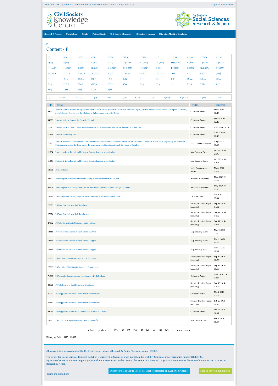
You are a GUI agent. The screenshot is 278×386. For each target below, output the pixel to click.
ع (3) (50, 84)
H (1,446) (52, 68)
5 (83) (50, 62)
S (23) (203, 97)
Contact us (129, 4)
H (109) (108, 97)
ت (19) (81, 79)
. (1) (157, 57)
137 (128, 330)
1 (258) (174, 57)
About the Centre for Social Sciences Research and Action (92, 4)
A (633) (62, 97)
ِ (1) (172, 84)
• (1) (110, 89)
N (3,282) (144, 68)
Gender (85, 34)
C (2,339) (160, 62)
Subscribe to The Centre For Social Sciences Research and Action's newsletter (149, 370)
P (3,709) (175, 68)
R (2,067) (204, 68)
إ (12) (218, 73)
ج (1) (93, 79)
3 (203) (203, 57)
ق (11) (66, 84)
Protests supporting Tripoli (66, 134)
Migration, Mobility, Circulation (173, 34)
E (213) (79, 97)
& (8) (110, 57)
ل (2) (80, 84)
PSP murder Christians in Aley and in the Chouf (75, 258)
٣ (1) (218, 84)
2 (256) (190, 57)
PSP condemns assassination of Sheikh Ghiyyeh (76, 232)
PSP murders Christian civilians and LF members (76, 267)
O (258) (166, 97)
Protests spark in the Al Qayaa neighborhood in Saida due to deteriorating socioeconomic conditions (98, 127)
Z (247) (143, 73)
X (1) (110, 73)
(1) (173, 73)
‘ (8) (80, 89)
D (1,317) (175, 62)
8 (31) (94, 62)
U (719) (67, 73)
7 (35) (80, 62)
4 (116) (219, 57)
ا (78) (50, 79)
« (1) (189, 73)
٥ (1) (50, 89)
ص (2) (219, 79)
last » (187, 330)
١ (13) (189, 84)
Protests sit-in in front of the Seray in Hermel (74, 120)
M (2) (151, 97)
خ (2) (125, 79)
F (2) (94, 97)
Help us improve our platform (215, 370)
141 (154, 330)
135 (116, 330)
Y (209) (126, 73)
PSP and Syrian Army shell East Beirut (72, 205)
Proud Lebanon (62, 170)
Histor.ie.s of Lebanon (145, 34)
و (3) (142, 84)
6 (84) (66, 62)
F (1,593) (204, 62)
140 (147, 330)
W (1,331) (95, 73)
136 (122, 330)
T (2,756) (52, 73)
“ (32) (93, 89)
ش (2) (203, 79)
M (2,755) (127, 68)
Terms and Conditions (58, 373)
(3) (49, 57)
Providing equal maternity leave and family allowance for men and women (87, 178)
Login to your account (222, 4)
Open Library (72, 34)
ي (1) (158, 84)
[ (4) (157, 73)
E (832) (190, 62)
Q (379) (190, 68)
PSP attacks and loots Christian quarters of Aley (75, 223)
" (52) (80, 57)
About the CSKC (53, 4)
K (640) (94, 68)
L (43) (138, 97)
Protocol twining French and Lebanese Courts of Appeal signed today (85, 152)
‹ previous (101, 330)
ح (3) (110, 79)
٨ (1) (66, 89)
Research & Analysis (53, 34)
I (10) (124, 97)
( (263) (143, 57)
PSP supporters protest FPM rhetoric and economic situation (81, 311)
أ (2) (202, 73)
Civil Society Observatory (121, 34)
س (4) (190, 79)
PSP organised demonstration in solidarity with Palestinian (80, 276)
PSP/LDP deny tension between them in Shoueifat (76, 320)
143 (167, 330)
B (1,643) (144, 62)
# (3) (93, 57)
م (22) (94, 84)
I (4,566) (67, 68)
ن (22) (111, 84)
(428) (66, 57)
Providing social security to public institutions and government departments (87, 196)
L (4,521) (112, 68)
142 (160, 330)
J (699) (81, 68)
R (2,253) (184, 97)
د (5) (142, 79)
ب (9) (66, 79)
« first (91, 330)
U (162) (218, 97)
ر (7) (173, 79)
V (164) (81, 73)
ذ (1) (158, 79)
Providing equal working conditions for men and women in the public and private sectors (93, 187)
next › (179, 330)
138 (135, 330)
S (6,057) (220, 68)
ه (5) (125, 84)
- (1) (49, 97)
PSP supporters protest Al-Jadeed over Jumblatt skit (77, 293)
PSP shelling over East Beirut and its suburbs (74, 285)
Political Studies (99, 34)
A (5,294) (127, 62)
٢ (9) (202, 84)
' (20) (125, 57)
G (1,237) (220, 62)
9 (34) (110, 62)
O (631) (159, 68)
